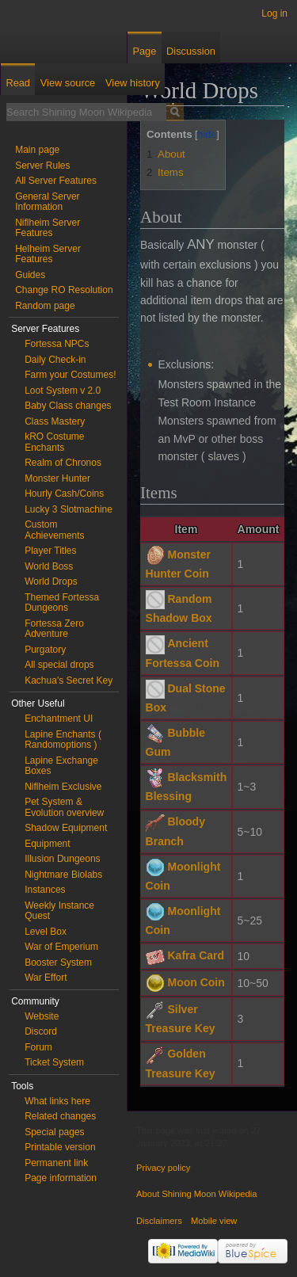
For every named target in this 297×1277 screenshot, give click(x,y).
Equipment (47, 843)
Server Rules (42, 165)
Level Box (46, 931)
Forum (38, 1047)
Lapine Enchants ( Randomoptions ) (63, 740)
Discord (41, 1031)
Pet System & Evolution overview (64, 807)
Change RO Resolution (63, 289)
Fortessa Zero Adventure (54, 629)
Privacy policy (163, 1167)
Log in (274, 13)
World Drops (51, 581)
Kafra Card (195, 955)
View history (132, 83)
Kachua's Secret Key (68, 680)
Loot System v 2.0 (63, 390)
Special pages (54, 1132)
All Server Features (56, 180)
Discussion (190, 51)
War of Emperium (61, 946)
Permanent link (56, 1162)
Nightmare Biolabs (63, 874)
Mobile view (214, 1221)
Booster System (58, 962)
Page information (61, 1178)
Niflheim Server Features (47, 228)
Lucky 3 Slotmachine (68, 509)
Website (42, 1016)
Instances (45, 889)
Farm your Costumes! (70, 374)
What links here (57, 1101)
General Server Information (47, 202)
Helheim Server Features (48, 254)
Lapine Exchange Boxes (61, 766)
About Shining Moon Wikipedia (196, 1194)
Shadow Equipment (66, 827)
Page (144, 51)
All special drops (59, 664)
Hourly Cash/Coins (64, 493)
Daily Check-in (55, 359)
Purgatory (45, 649)
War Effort (46, 977)
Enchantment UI (59, 718)
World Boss (49, 566)
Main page (37, 149)
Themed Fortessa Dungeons (62, 603)
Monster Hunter (57, 478)
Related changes (60, 1116)
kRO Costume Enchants (54, 442)
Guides (30, 274)
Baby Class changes (68, 405)
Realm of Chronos (63, 462)
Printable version (60, 1147)
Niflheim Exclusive (63, 786)
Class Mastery (55, 421)
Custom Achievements (54, 530)
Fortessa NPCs (57, 343)
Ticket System (54, 1062)
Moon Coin (195, 982)
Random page (44, 305)
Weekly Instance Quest (59, 911)
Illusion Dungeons (62, 858)
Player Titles (50, 550)
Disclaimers (159, 1221)
